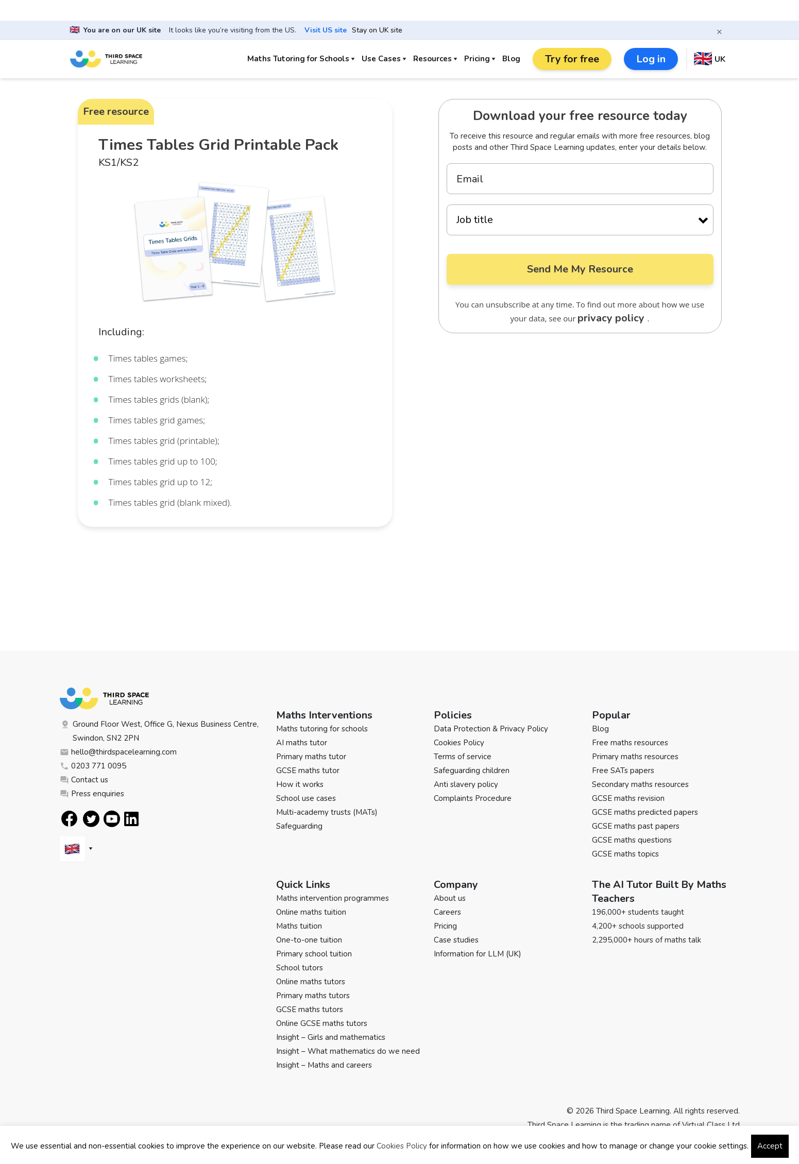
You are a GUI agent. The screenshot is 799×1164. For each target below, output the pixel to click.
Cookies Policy (459, 743)
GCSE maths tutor (307, 770)
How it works (300, 784)
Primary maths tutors (313, 995)
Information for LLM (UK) (477, 954)
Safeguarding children (471, 770)
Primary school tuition (314, 954)
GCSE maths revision (628, 798)
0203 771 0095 (93, 766)
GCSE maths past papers (635, 826)
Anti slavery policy (466, 784)
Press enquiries (92, 794)
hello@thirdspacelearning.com (118, 752)
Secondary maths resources (640, 784)
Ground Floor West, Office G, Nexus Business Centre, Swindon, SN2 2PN (159, 731)
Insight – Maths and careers (324, 1065)
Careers (447, 912)
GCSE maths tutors (309, 1009)
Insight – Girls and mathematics (330, 1037)
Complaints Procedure (473, 798)
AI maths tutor (301, 743)
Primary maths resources (635, 756)
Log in (651, 59)
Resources (432, 59)
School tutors (299, 968)
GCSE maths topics (625, 854)
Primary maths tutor (311, 756)
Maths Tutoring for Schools (298, 59)
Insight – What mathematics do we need (348, 1051)
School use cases (306, 798)
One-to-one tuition (309, 940)
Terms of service (462, 756)
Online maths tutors (310, 982)
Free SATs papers (623, 770)
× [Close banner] (719, 31)
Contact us (84, 780)
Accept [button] (770, 1146)
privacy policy (612, 318)
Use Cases (381, 59)
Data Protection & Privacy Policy (491, 729)
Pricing (477, 59)
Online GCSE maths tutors (321, 1023)
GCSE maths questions (632, 840)
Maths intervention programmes (332, 898)
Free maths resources (630, 743)
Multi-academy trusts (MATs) (327, 812)
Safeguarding (299, 826)
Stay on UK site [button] (377, 30)
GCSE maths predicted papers (645, 812)
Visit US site (325, 30)
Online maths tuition (311, 912)
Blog (511, 59)
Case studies (456, 940)
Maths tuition (299, 926)
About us (450, 898)
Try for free (572, 59)
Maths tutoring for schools (322, 729)
